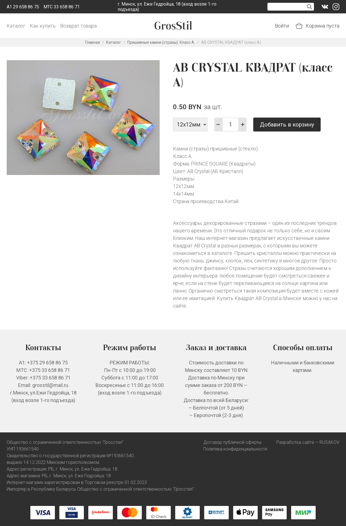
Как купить (43, 26)
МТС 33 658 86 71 (61, 6)
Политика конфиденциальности (235, 449)
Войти (282, 26)
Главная (92, 42)
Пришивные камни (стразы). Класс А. (161, 42)
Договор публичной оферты (232, 442)
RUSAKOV (329, 442)
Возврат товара (78, 26)
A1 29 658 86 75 (23, 6)
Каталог (16, 26)
